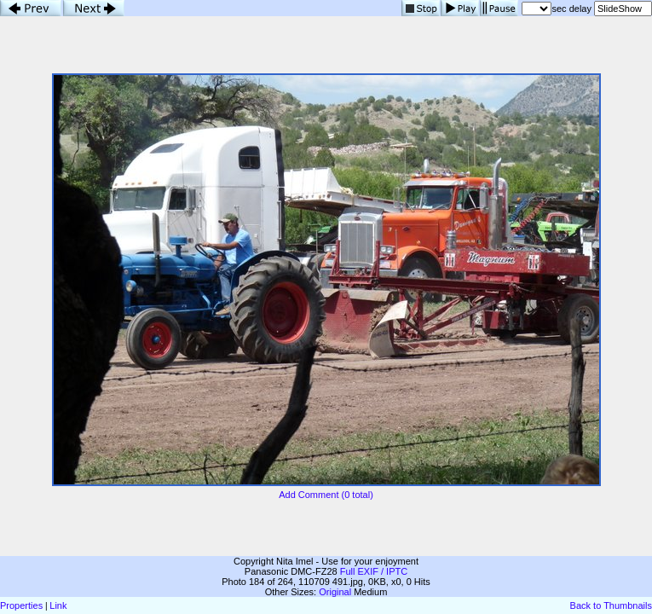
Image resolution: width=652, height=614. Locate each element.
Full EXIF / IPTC (373, 571)
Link (57, 605)
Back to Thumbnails (611, 605)
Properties (21, 605)
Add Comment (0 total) (326, 494)
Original (335, 592)
